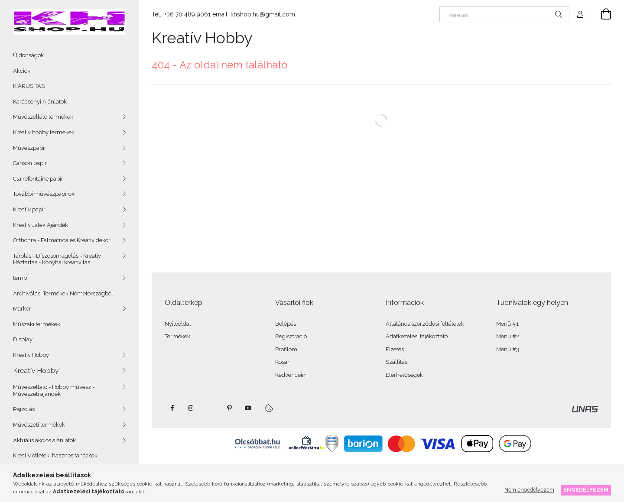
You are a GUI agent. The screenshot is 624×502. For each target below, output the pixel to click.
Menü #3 (507, 349)
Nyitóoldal (178, 324)
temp (20, 278)
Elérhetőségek (404, 375)
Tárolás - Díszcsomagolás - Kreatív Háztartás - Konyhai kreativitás (57, 259)
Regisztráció (291, 336)
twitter (210, 408)
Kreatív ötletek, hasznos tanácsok (55, 455)
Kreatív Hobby (31, 355)
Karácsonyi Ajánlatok (40, 101)
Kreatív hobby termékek (44, 132)
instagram (191, 408)
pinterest (229, 408)
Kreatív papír (29, 209)
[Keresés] (504, 14)
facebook (172, 408)
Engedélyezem (585, 489)
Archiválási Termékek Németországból (63, 293)
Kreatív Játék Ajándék (40, 225)
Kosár (282, 362)
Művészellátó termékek (43, 116)
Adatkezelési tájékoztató (417, 336)
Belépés (285, 324)
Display (22, 339)
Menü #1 (507, 324)
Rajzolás (24, 409)
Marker (22, 308)
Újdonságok (28, 55)
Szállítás (396, 362)
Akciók (21, 71)
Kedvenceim (291, 375)
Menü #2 (507, 336)
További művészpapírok (44, 194)
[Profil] (580, 14)
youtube (248, 408)
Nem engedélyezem (529, 489)
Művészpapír (29, 148)
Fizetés (395, 349)
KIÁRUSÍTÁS (29, 86)
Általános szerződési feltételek (425, 324)
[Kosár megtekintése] (601, 14)
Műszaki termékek (36, 324)
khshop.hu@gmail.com (263, 14)
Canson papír (30, 163)
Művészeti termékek (39, 424)
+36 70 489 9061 (187, 14)
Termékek (177, 336)
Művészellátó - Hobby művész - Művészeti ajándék (53, 390)
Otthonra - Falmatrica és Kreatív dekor (61, 240)
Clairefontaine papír (38, 178)
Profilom (286, 349)
